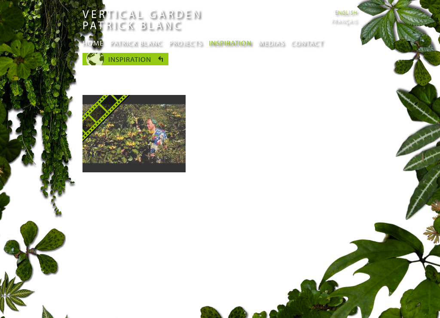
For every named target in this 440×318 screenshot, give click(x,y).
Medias (271, 42)
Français (344, 21)
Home (93, 42)
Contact (307, 42)
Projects (185, 42)
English (346, 12)
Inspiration (230, 42)
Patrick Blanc (136, 42)
